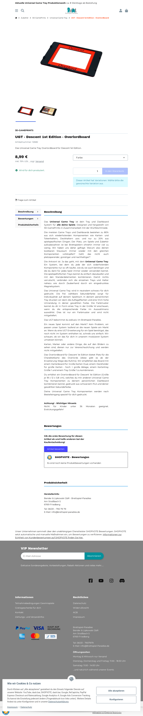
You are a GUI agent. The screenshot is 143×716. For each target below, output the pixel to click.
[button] (120, 10)
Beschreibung (28, 211)
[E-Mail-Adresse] (53, 556)
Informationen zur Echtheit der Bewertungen (106, 713)
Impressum (12, 707)
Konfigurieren (116, 699)
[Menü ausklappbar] (16, 10)
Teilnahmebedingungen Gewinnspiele (34, 603)
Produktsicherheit (28, 224)
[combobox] (100, 158)
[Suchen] (22, 10)
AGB (75, 612)
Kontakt (19, 612)
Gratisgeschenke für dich (28, 607)
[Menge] (87, 171)
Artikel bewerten (55, 449)
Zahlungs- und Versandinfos (29, 617)
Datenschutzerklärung (58, 702)
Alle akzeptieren (116, 690)
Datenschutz (26, 707)
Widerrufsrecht (81, 607)
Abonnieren (94, 556)
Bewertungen (28, 218)
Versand (39, 161)
